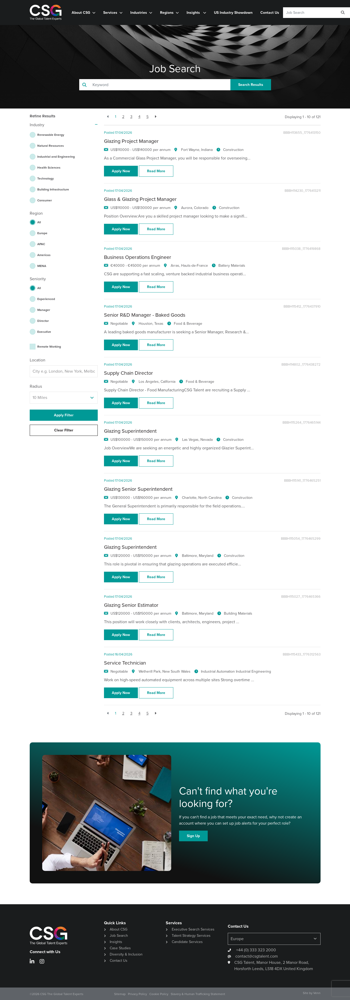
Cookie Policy (158, 994)
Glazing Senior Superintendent (138, 489)
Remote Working (49, 346)
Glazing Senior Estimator (131, 605)
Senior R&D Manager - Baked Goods (144, 315)
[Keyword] (308, 12)
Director (43, 321)
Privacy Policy (137, 994)
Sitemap (120, 994)
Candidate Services (187, 942)
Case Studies (120, 948)
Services (110, 12)
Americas (44, 255)
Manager (43, 310)
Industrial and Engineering (56, 156)
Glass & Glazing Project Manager (140, 199)
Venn (317, 993)
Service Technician (125, 663)
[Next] (155, 116)
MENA (41, 266)
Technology (45, 178)
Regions (167, 12)
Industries (138, 12)
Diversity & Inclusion (126, 954)
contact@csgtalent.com (256, 956)
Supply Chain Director (128, 373)
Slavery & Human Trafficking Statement (198, 994)
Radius (36, 386)
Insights (194, 12)
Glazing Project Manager (131, 141)
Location (37, 360)
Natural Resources (50, 145)
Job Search (119, 935)
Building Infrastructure (53, 189)
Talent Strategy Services (191, 935)
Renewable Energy (50, 134)
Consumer (44, 200)
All (39, 222)
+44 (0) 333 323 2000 (255, 950)
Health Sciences (48, 167)
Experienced (46, 299)
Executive (44, 331)
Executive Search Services (193, 929)
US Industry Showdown (233, 12)
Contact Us (269, 12)
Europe (42, 233)
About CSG (81, 12)
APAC (41, 244)
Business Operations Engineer (137, 257)
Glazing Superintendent (130, 431)
